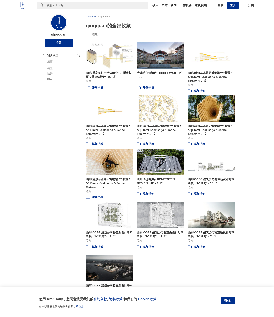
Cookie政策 (147, 299)
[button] (93, 34)
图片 (164, 5)
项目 (155, 5)
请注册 (80, 306)
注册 (233, 5)
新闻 (174, 5)
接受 (227, 300)
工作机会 (186, 5)
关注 (59, 42)
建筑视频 (201, 5)
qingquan (58, 34)
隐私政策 (115, 299)
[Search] (97, 5)
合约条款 (100, 299)
